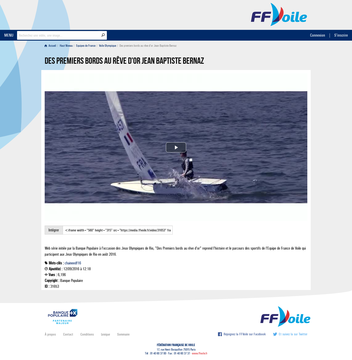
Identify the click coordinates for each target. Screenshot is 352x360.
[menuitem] (51, 46)
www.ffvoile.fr (199, 353)
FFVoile (279, 14)
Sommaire (123, 334)
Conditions (87, 334)
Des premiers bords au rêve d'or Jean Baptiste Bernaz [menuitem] (148, 46)
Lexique (105, 334)
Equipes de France (85, 46)
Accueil (50, 46)
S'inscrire (341, 35)
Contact (68, 334)
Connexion (317, 35)
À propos (50, 334)
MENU (8, 35)
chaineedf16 (73, 263)
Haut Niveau (66, 46)
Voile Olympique (107, 46)
